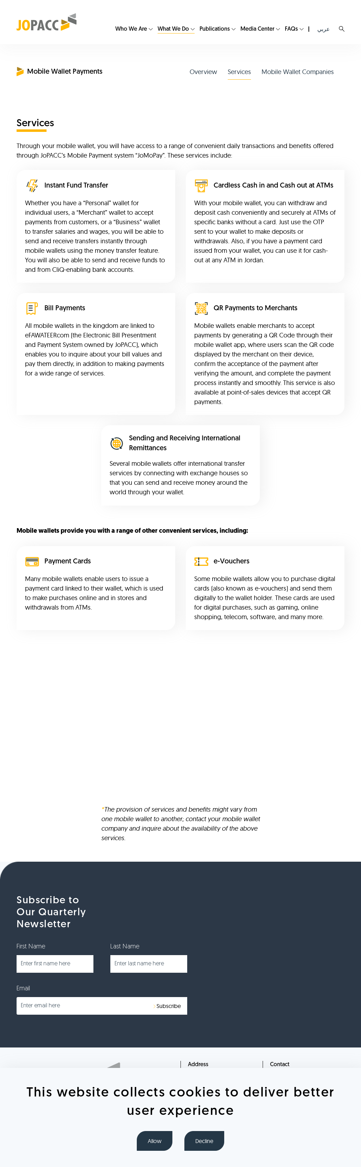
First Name (31, 946)
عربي (323, 29)
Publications (215, 29)
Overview (203, 72)
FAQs (291, 29)
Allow (154, 1140)
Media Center (257, 29)
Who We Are (131, 29)
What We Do (173, 29)
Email (23, 988)
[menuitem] (134, 29)
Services (239, 72)
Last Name (125, 946)
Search (341, 29)
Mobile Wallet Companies (298, 72)
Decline (204, 1140)
